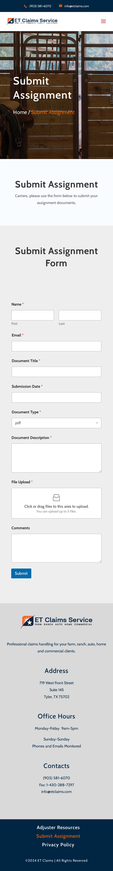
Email (18, 335)
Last (62, 324)
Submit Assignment (58, 836)
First (14, 324)
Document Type (26, 412)
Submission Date (27, 386)
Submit (21, 573)
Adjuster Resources (58, 827)
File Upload (22, 482)
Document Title (26, 361)
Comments (20, 528)
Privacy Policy (58, 845)
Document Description (31, 437)
